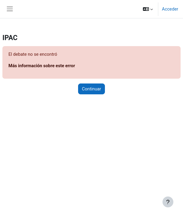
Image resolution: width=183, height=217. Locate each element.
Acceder (170, 9)
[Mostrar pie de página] (167, 202)
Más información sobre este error (41, 65)
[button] (148, 9)
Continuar (91, 89)
